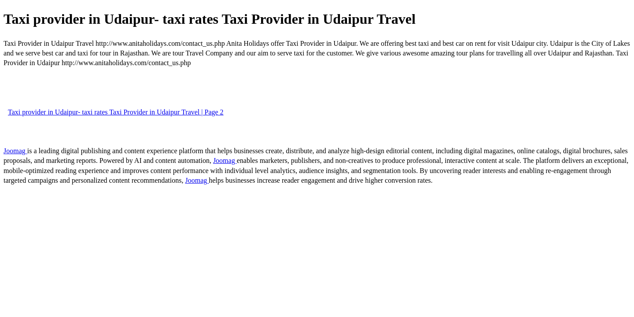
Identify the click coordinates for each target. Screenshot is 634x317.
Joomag (15, 151)
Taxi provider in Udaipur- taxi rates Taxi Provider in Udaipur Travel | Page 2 (116, 112)
